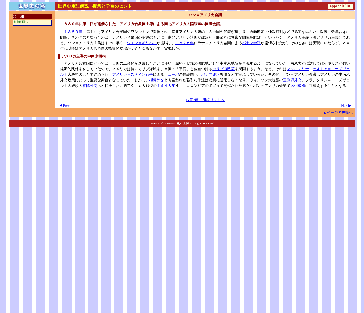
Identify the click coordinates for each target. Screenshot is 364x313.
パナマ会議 (251, 43)
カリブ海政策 (223, 69)
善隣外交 (89, 86)
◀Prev (64, 106)
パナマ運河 (210, 74)
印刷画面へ (21, 21)
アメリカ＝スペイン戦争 (132, 74)
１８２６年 (184, 43)
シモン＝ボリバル (142, 43)
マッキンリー (298, 69)
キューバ (171, 74)
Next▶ (346, 106)
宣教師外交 (292, 80)
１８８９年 (73, 32)
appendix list (340, 6)
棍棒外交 (156, 80)
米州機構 (297, 86)
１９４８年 (166, 86)
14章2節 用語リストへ (205, 100)
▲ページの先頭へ (338, 112)
